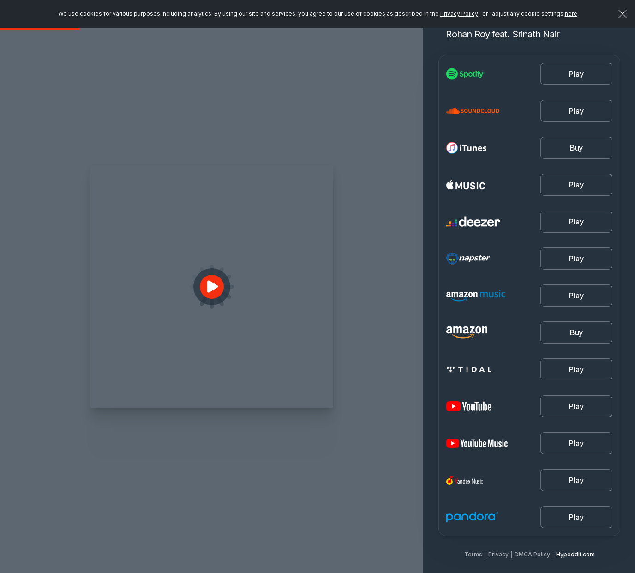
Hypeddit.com (575, 554)
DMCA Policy (532, 554)
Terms (473, 554)
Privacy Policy (459, 13)
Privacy (498, 554)
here (571, 13)
